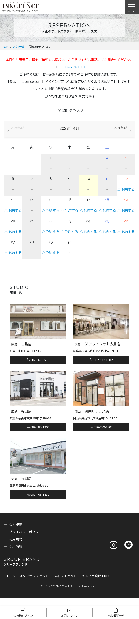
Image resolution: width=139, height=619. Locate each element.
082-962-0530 (38, 359)
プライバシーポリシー (25, 531)
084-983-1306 (38, 427)
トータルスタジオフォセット (27, 575)
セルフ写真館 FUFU (96, 575)
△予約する (126, 189)
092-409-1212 (38, 494)
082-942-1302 (101, 359)
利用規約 (15, 539)
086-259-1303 (74, 67)
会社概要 (15, 524)
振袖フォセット (65, 575)
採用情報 (15, 546)
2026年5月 (121, 127)
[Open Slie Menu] (132, 7)
